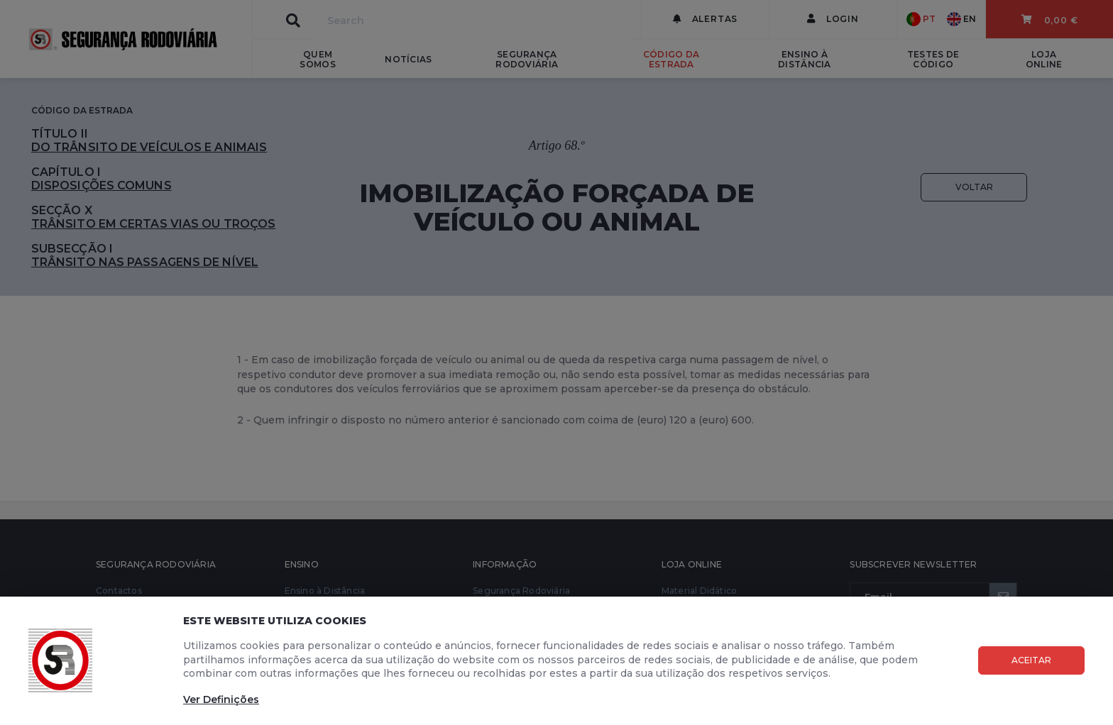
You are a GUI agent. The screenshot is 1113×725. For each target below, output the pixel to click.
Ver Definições (221, 699)
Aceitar (1031, 660)
